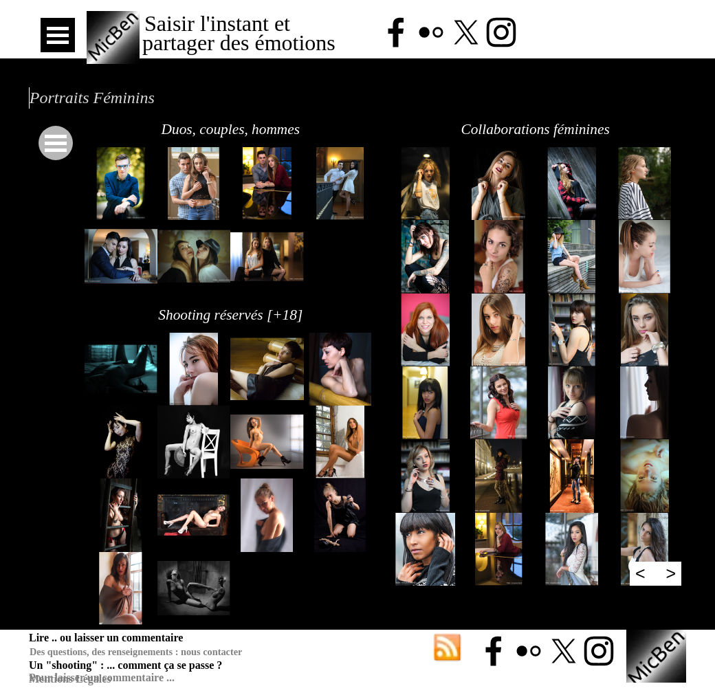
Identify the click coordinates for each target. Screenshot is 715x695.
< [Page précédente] (640, 573)
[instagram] (501, 32)
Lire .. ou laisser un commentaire (106, 637)
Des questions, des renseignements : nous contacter (136, 651)
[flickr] (431, 32)
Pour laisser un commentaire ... (102, 677)
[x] (466, 32)
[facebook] (396, 32)
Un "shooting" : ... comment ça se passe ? (125, 665)
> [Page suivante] (671, 573)
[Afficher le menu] (58, 35)
